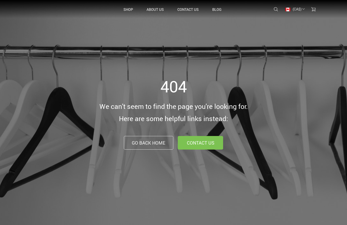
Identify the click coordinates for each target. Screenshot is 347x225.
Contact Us (200, 143)
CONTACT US (188, 9)
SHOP (128, 9)
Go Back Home (148, 143)
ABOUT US (155, 9)
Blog (217, 9)
